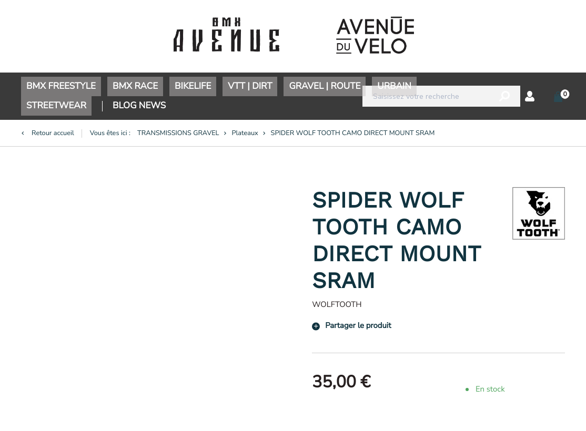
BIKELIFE (193, 86)
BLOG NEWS (139, 106)
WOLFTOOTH (336, 305)
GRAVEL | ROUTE (324, 86)
